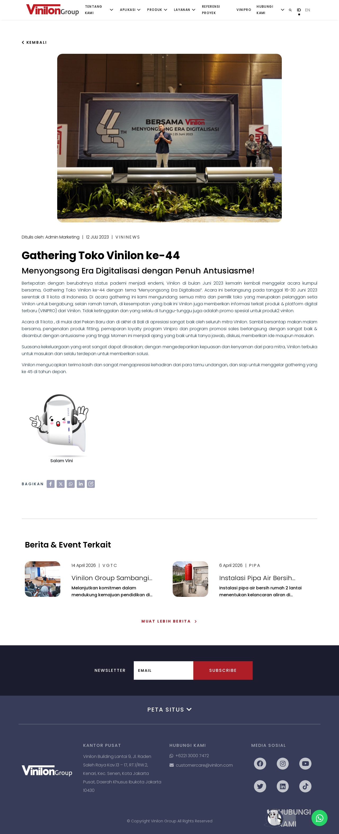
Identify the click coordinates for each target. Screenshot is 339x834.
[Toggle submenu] (111, 9)
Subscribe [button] (223, 670)
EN (307, 10)
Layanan (182, 9)
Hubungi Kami (265, 9)
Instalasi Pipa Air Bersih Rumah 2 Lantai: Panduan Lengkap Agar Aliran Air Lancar (260, 578)
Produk (154, 9)
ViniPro (244, 9)
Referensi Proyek (211, 9)
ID (299, 10)
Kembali (34, 42)
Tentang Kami (93, 9)
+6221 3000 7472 (189, 756)
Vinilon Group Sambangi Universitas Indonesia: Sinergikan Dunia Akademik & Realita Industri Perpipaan (115, 578)
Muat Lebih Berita (169, 621)
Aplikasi (128, 9)
